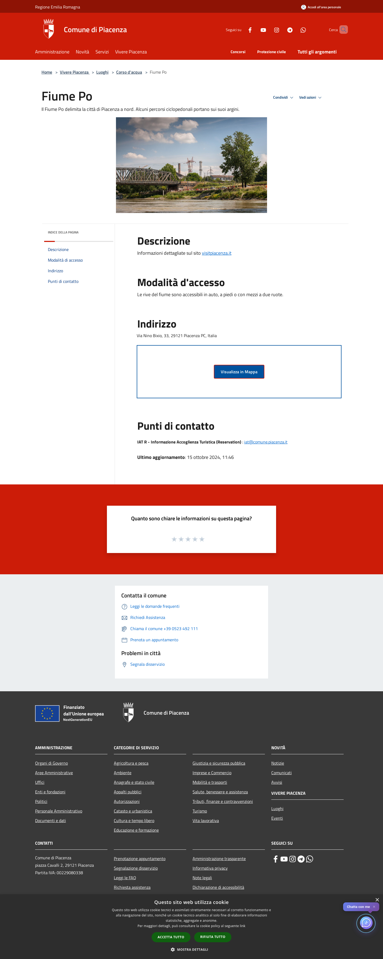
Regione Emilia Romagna (57, 7)
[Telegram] (281, 29)
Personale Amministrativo (58, 811)
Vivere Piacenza (75, 72)
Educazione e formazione (136, 830)
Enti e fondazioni (50, 792)
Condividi (284, 97)
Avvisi (276, 782)
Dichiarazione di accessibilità (218, 887)
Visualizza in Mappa (239, 371)
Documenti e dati (50, 820)
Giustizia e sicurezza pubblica (219, 763)
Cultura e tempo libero (134, 820)
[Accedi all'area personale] (321, 7)
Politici (41, 801)
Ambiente (122, 772)
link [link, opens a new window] (242, 926)
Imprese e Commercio (212, 772)
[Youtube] (254, 29)
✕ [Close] (374, 906)
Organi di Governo (51, 763)
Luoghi (102, 72)
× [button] (377, 900)
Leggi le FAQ (125, 877)
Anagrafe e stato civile (134, 782)
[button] (191, 949)
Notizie (277, 763)
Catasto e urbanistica (133, 811)
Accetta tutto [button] (171, 937)
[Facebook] (241, 29)
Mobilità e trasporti (210, 782)
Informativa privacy (210, 868)
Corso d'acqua (129, 72)
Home (46, 72)
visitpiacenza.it (216, 253)
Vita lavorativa (206, 820)
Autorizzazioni (127, 801)
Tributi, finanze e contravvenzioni (223, 801)
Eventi (277, 818)
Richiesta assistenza (132, 887)
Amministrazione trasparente (219, 858)
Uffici (39, 782)
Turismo (200, 811)
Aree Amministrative (54, 772)
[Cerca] (341, 29)
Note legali (202, 877)
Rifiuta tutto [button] (213, 937)
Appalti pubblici (127, 792)
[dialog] (191, 926)
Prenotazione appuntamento (139, 858)
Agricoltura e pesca (131, 763)
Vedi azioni (311, 97)
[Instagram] (267, 29)
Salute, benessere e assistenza (220, 792)
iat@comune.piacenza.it (266, 442)
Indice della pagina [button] (63, 232)
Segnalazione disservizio (136, 868)
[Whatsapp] (294, 29)
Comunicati (281, 772)
